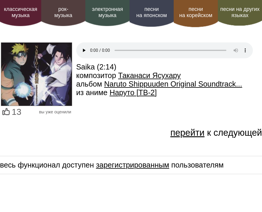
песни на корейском (196, 12)
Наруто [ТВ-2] (133, 92)
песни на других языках (240, 12)
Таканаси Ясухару (149, 75)
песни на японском (151, 12)
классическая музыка (20, 12)
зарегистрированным (132, 165)
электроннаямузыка (107, 12)
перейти (187, 132)
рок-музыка (63, 12)
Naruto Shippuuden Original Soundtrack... (173, 84)
